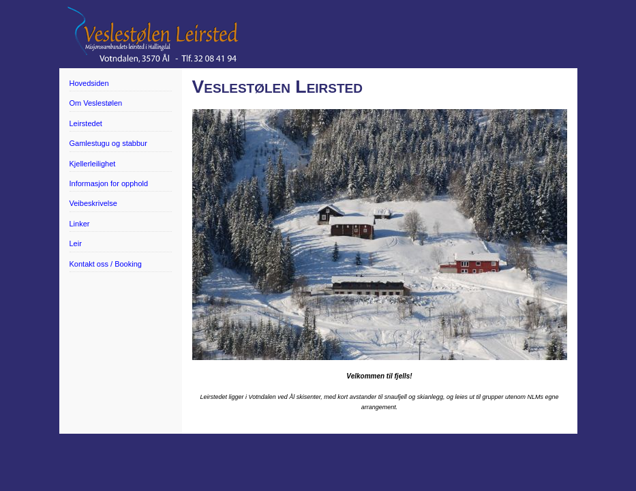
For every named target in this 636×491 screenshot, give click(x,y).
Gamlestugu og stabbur (108, 143)
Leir (76, 243)
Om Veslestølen (96, 103)
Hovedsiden (89, 83)
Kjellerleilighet (93, 164)
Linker (80, 224)
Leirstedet (86, 123)
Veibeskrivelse (93, 203)
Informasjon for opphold (109, 183)
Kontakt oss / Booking (106, 264)
